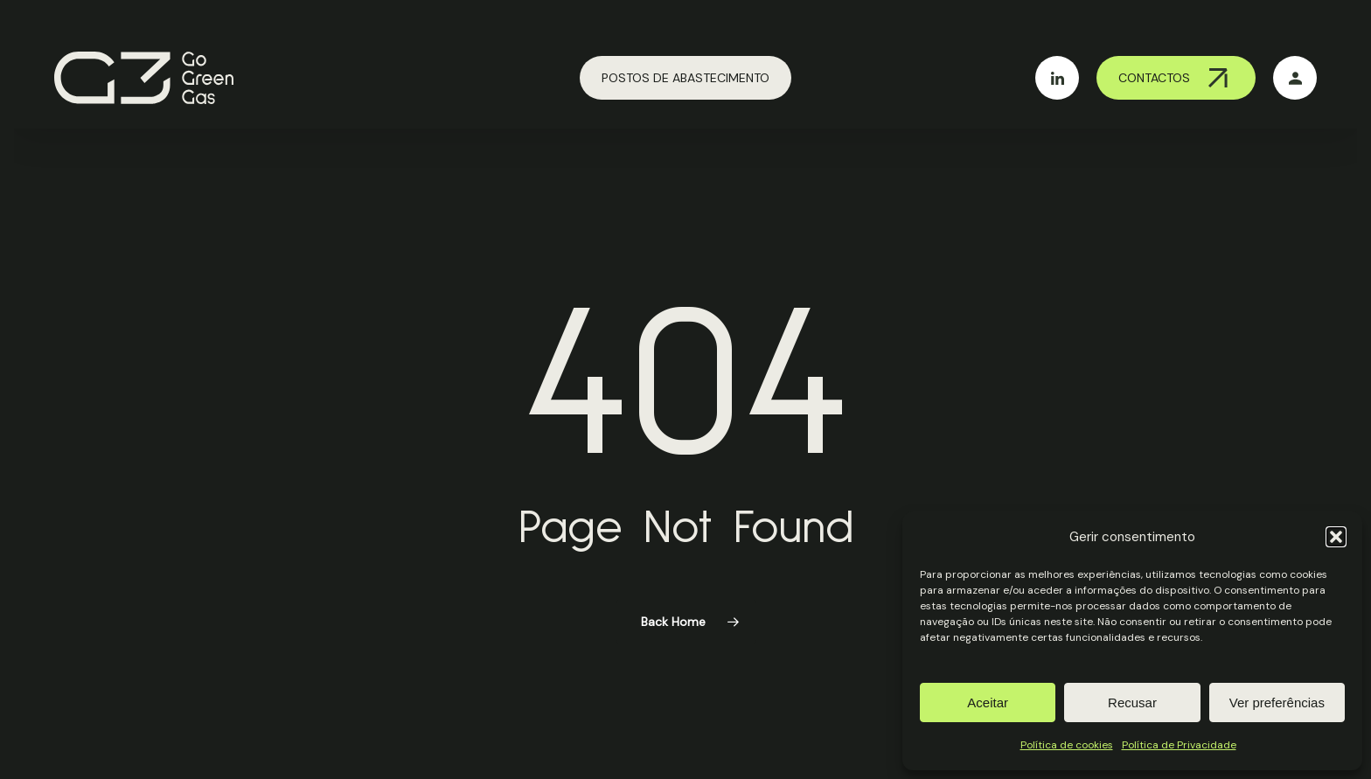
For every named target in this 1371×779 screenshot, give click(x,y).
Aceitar (987, 702)
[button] (1336, 537)
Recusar (1132, 702)
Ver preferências (1277, 702)
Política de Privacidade (1179, 745)
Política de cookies (1066, 745)
